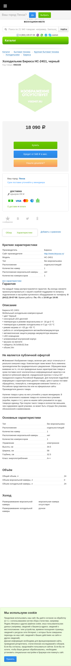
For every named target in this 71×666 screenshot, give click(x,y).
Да (32, 15)
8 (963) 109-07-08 (27, 35)
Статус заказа (62, 6)
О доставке (12, 206)
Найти (64, 29)
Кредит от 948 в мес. (35, 154)
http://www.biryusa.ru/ (54, 253)
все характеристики (11, 281)
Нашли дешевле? (35, 163)
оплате (23, 206)
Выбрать (44, 15)
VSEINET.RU (34, 20)
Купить (35, 145)
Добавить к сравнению (51, 232)
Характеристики (24, 232)
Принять (10, 659)
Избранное (53, 6)
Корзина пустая (44, 6)
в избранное (8, 222)
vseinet (55, 35)
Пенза (22, 179)
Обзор (9, 232)
